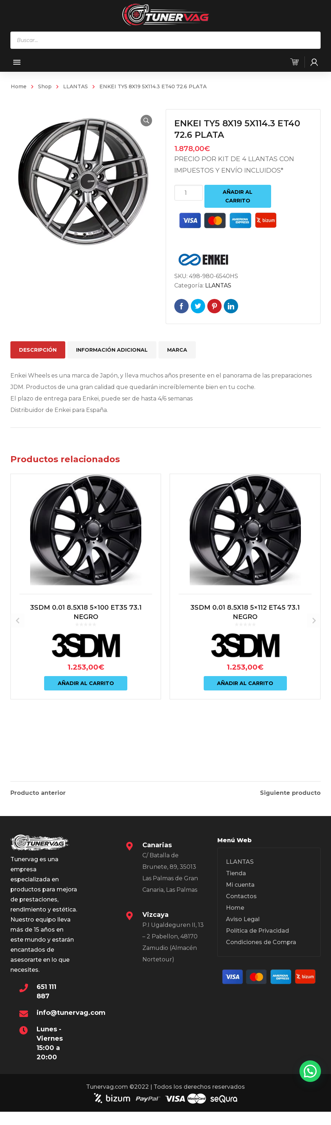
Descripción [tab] (38, 350)
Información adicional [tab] (112, 350)
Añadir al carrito (237, 196)
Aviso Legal (243, 923)
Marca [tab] (177, 350)
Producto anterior (38, 792)
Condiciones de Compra (261, 946)
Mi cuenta (240, 889)
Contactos (241, 900)
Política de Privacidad (257, 935)
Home (19, 86)
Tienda (236, 878)
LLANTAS (75, 86)
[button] (142, 120)
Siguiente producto (290, 792)
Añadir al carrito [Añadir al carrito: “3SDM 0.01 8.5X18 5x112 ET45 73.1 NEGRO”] (245, 722)
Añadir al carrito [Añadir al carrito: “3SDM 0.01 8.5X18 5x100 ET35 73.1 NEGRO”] (86, 722)
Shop (45, 86)
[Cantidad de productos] (188, 193)
